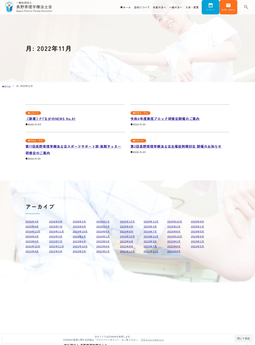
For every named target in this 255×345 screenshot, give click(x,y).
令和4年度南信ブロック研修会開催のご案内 (171, 118)
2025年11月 (152, 221)
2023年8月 (33, 241)
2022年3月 (56, 251)
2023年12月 (128, 236)
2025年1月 (198, 226)
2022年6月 (174, 246)
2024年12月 (34, 231)
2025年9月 (198, 221)
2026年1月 (103, 221)
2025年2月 (174, 226)
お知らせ (35, 113)
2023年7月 (56, 241)
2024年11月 (57, 231)
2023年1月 (198, 241)
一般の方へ (173, 8)
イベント (210, 11)
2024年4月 (33, 236)
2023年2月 (174, 241)
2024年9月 (103, 231)
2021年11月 (152, 251)
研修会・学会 (142, 113)
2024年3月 (56, 236)
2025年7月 (56, 226)
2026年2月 (80, 221)
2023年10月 (175, 236)
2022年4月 (33, 251)
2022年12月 (34, 246)
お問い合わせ (228, 11)
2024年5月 (198, 231)
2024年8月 (127, 231)
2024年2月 (80, 236)
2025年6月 (80, 226)
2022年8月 (127, 246)
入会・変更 (191, 8)
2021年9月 (174, 251)
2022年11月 (57, 246)
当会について (135, 8)
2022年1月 (103, 251)
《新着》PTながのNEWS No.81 (54, 118)
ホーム (118, 8)
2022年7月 (151, 246)
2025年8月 (33, 226)
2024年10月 (81, 231)
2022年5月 (198, 246)
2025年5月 (103, 226)
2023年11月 (152, 236)
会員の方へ (155, 8)
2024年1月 (103, 236)
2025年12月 (128, 221)
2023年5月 (103, 241)
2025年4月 (127, 226)
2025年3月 (151, 226)
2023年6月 (80, 241)
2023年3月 (151, 241)
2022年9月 (103, 246)
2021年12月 (128, 251)
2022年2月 (80, 251)
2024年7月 (151, 231)
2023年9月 (198, 236)
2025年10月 (175, 221)
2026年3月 (56, 221)
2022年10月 (81, 246)
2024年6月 (174, 231)
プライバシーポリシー (152, 340)
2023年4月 (127, 241)
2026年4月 (33, 221)
